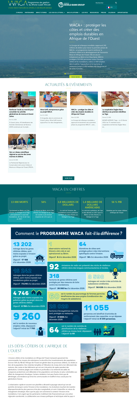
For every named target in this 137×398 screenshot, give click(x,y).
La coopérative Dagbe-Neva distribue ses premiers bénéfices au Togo (114, 111)
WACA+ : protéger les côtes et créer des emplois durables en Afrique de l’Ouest (82, 111)
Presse (103, 12)
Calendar (111, 12)
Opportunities (122, 12)
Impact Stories (41, 12)
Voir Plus (68, 178)
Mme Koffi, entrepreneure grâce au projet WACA (52, 110)
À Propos (19, 12)
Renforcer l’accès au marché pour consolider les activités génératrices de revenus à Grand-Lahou (21, 112)
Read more (75, 77)
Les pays (85, 12)
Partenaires (29, 12)
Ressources (94, 12)
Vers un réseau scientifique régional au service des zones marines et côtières (20, 154)
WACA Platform (73, 12)
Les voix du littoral (57, 12)
